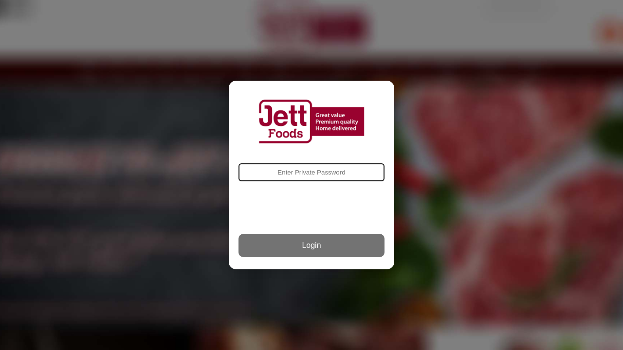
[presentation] (311, 208)
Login (311, 245)
